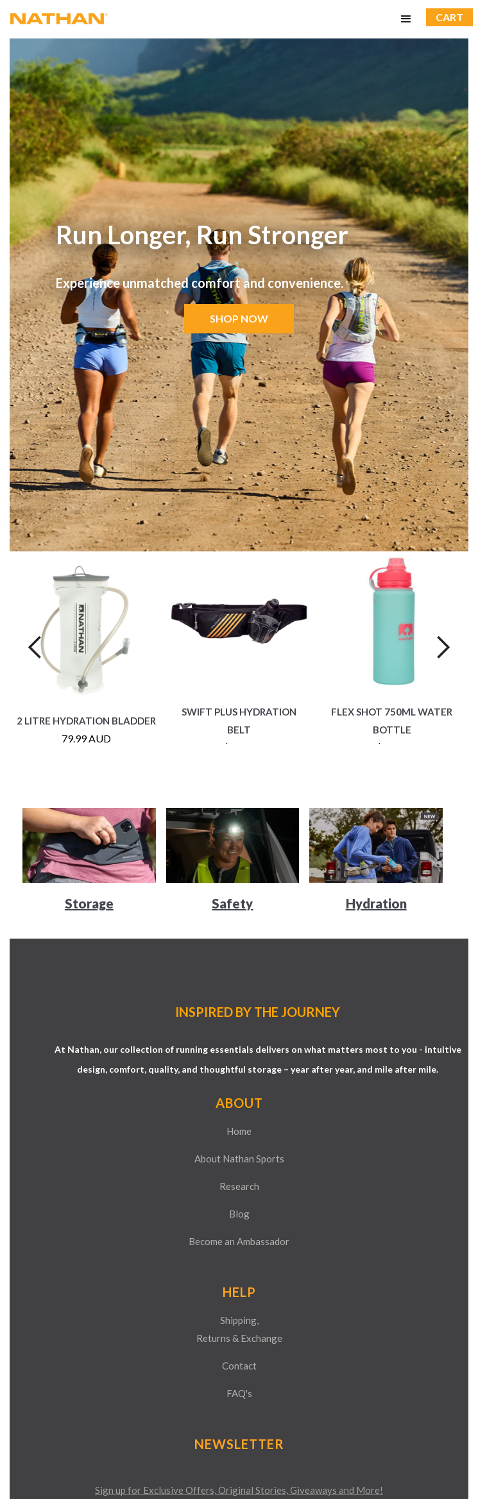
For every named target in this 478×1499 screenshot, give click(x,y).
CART (449, 17)
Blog (239, 1213)
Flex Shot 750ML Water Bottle (391, 720)
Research (239, 1186)
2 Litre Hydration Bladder (86, 720)
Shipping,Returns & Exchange (239, 1329)
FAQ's (239, 1393)
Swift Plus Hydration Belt (239, 720)
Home (239, 1131)
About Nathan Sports (239, 1158)
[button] (406, 19)
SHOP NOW (239, 318)
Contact (239, 1365)
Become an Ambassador (239, 1241)
